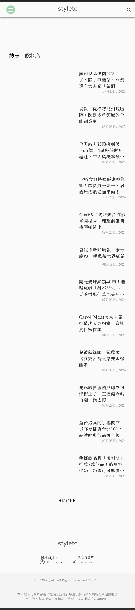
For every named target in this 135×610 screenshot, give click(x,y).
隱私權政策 (86, 557)
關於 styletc (50, 557)
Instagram (83, 562)
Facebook (51, 561)
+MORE (67, 500)
